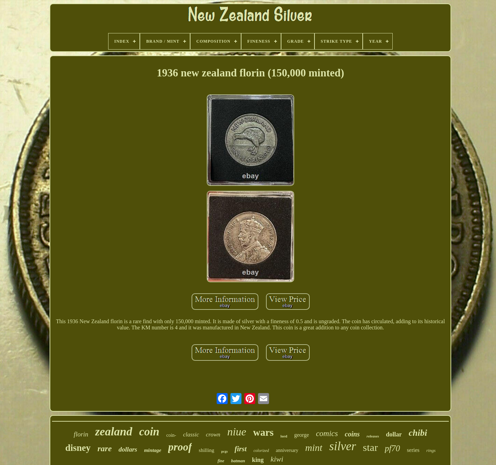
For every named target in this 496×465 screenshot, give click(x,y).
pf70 (392, 448)
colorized (261, 450)
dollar (394, 434)
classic (191, 434)
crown (213, 434)
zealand (113, 431)
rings (431, 450)
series (413, 450)
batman (238, 460)
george (301, 435)
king (258, 459)
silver (342, 446)
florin (81, 434)
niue (236, 431)
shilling (206, 450)
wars (263, 432)
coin (149, 431)
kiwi (277, 459)
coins (352, 434)
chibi (418, 433)
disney (78, 448)
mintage (152, 450)
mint (313, 447)
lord (283, 436)
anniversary (287, 450)
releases (372, 436)
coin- (171, 435)
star (370, 447)
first (241, 449)
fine (221, 460)
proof (180, 447)
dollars (127, 449)
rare (104, 448)
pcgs (224, 451)
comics (327, 433)
